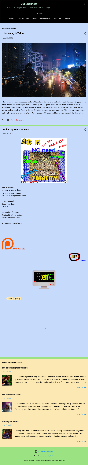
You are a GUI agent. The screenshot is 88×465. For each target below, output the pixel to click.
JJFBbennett (29, 4)
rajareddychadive (49, 456)
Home (11, 18)
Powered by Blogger (44, 452)
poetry (17, 299)
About (68, 18)
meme (9, 299)
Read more (81, 387)
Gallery (57, 18)
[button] (84, 34)
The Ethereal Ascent (11, 394)
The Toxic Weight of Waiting (15, 368)
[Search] (84, 4)
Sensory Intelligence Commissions (34, 18)
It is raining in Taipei (13, 33)
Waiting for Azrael (10, 421)
